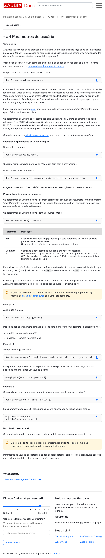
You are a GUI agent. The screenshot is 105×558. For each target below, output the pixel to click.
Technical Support (64, 536)
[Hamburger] (99, 5)
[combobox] (65, 5)
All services (61, 541)
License (56, 553)
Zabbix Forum (87, 541)
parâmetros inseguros (33, 297)
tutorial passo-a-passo (37, 135)
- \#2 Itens (50, 16)
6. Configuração (33, 16)
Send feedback (13, 542)
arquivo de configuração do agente (46, 66)
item (33, 109)
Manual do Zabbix (12, 16)
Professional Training (91, 536)
